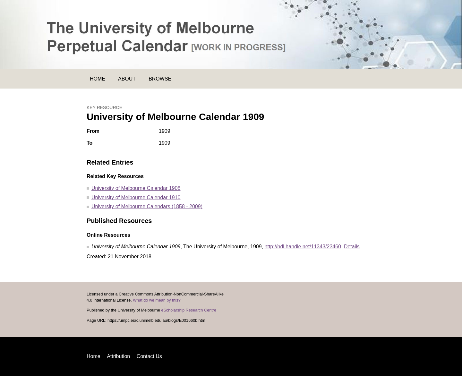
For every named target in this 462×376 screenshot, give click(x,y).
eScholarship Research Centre (188, 310)
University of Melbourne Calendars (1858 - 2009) (146, 206)
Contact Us (149, 356)
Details (352, 246)
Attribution (118, 356)
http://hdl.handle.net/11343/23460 (303, 246)
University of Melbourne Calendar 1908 (135, 188)
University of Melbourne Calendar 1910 (135, 197)
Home (97, 78)
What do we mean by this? (156, 300)
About (127, 78)
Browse (160, 78)
